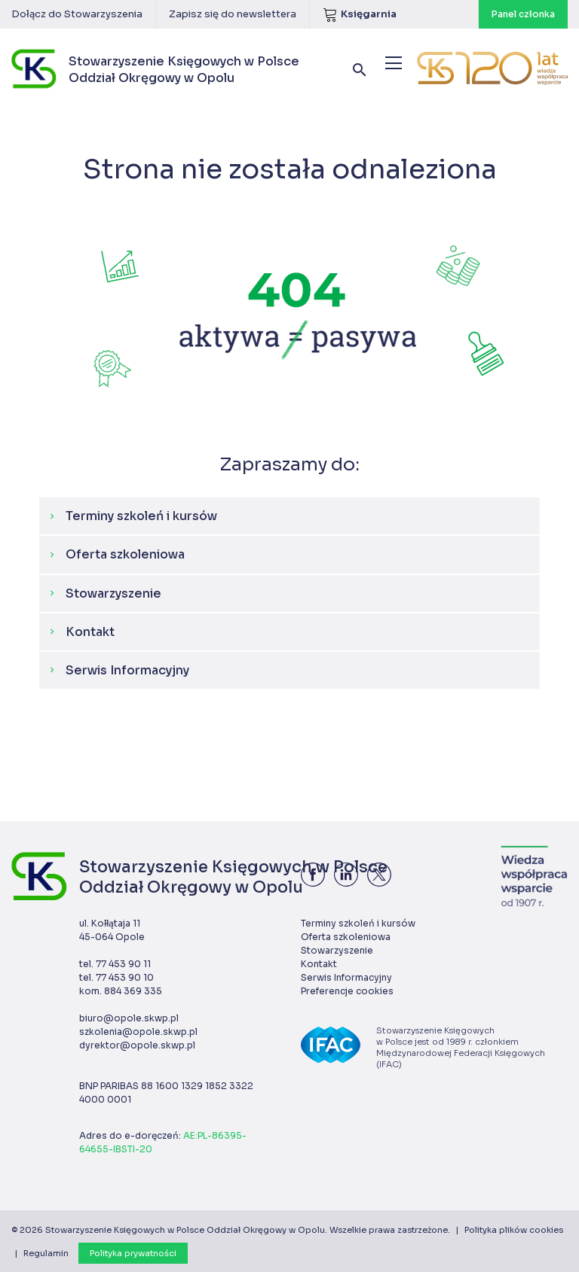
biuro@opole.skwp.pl (129, 1018)
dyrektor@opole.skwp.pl (137, 1045)
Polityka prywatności (133, 1253)
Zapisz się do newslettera (232, 14)
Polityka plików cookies (513, 1230)
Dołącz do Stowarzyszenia (76, 14)
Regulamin (46, 1253)
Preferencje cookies (347, 991)
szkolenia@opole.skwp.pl (138, 1031)
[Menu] (393, 62)
